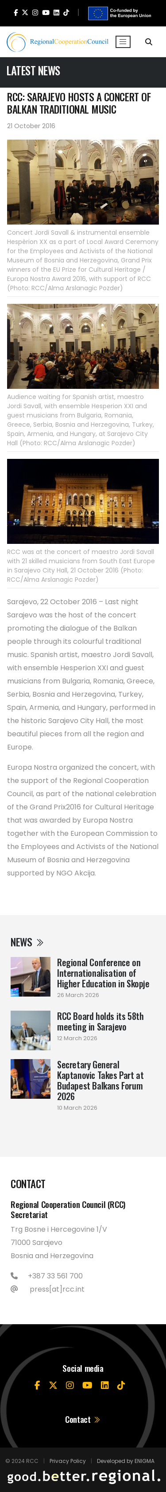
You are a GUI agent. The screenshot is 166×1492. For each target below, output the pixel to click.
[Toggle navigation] (123, 42)
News (27, 941)
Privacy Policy (68, 1461)
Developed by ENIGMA (125, 1461)
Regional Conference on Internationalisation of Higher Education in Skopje (103, 973)
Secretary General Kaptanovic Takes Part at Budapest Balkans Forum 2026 (100, 1080)
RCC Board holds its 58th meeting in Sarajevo (100, 1021)
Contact (83, 1419)
